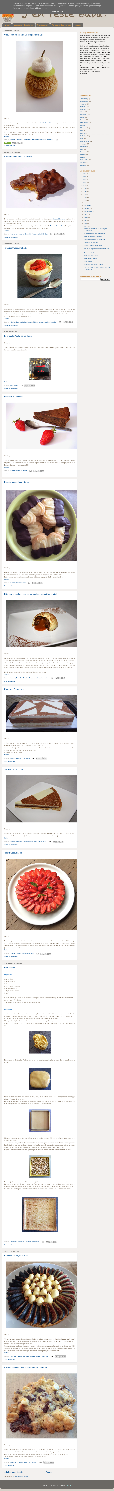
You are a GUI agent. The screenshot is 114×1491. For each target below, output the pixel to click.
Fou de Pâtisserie (59, 219)
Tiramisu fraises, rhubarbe (15, 248)
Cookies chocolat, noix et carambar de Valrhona (25, 1368)
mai (85, 223)
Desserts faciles (21, 322)
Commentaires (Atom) (20, 1476)
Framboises (84, 122)
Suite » (6, 136)
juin (85, 220)
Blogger (68, 1485)
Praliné (46, 678)
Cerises (83, 106)
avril (86, 226)
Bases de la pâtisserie (16, 1241)
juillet (86, 217)
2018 (85, 191)
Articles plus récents (13, 1472)
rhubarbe (53, 322)
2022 (85, 180)
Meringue (83, 128)
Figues (32, 1356)
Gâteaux (38, 1356)
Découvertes (13, 385)
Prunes (82, 157)
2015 (85, 200)
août (86, 214)
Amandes (83, 98)
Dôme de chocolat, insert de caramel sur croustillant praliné (30, 594)
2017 (85, 194)
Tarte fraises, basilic (13, 853)
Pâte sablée (38, 841)
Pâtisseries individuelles (38, 140)
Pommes (50, 140)
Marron (82, 125)
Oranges (83, 144)
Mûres (82, 133)
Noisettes (83, 136)
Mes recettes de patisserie (23, 25)
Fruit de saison (42, 25)
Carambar (12, 1462)
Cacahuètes (13, 234)
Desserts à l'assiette (36, 678)
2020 (85, 185)
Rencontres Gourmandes (61, 25)
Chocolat (28, 234)
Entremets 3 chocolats (14, 689)
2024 (85, 174)
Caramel (12, 140)
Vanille (82, 162)
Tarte (44, 841)
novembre (88, 206)
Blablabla (77, 25)
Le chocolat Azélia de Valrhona (18, 336)
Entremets (26, 758)
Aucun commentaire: (11, 237)
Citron (82, 112)
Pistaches (83, 146)
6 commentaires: (9, 681)
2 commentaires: (9, 146)
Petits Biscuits (21, 583)
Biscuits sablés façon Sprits (16, 482)
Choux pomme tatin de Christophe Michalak (23, 35)
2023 (85, 177)
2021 (85, 183)
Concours (12, 1356)
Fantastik (26, 1356)
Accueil (7, 25)
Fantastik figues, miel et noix (17, 1256)
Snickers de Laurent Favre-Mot (18, 157)
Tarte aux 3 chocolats (13, 769)
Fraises (29, 322)
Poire (82, 149)
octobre (87, 208)
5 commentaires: (9, 586)
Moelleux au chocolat (13, 397)
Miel (43, 1356)
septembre (88, 211)
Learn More (54, 12)
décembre (88, 203)
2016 (85, 197)
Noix (47, 1356)
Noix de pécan (85, 141)
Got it (63, 12)
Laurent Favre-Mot (56, 226)
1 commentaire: (9, 1245)
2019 (85, 188)
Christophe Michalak (47, 123)
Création (12, 322)
